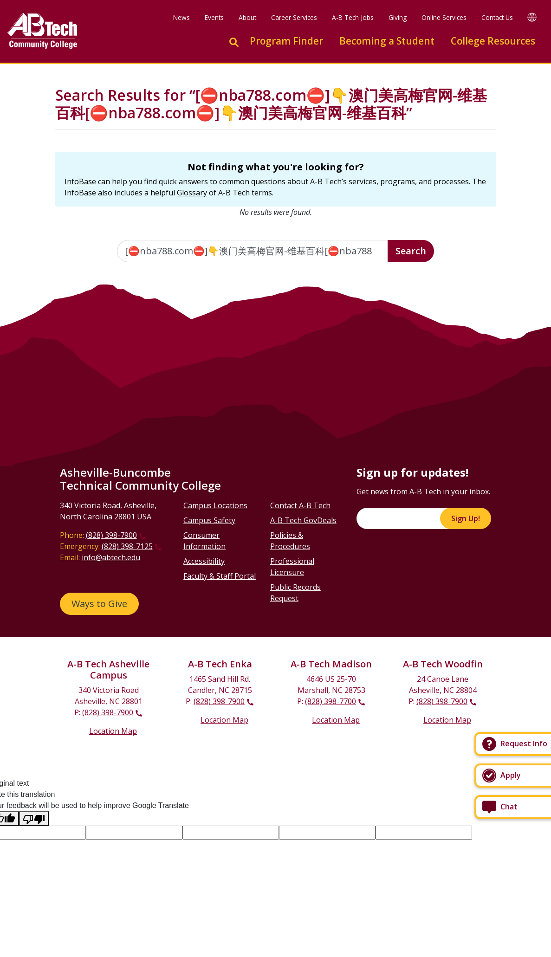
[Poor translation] (34, 818)
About (247, 17)
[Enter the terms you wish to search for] (252, 251)
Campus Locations (215, 505)
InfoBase (80, 181)
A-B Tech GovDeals (303, 520)
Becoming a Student (386, 40)
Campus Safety (209, 520)
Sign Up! (465, 518)
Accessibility (204, 561)
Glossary (192, 193)
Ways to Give (99, 603)
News (181, 17)
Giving (398, 17)
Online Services (444, 17)
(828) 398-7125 (127, 546)
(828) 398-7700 (330, 701)
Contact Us (497, 17)
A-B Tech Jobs (353, 17)
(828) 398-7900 (111, 535)
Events (214, 17)
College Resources (493, 40)
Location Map (113, 731)
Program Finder (286, 40)
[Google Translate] (532, 17)
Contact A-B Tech (300, 505)
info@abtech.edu (111, 557)
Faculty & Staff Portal (219, 576)
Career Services (294, 17)
